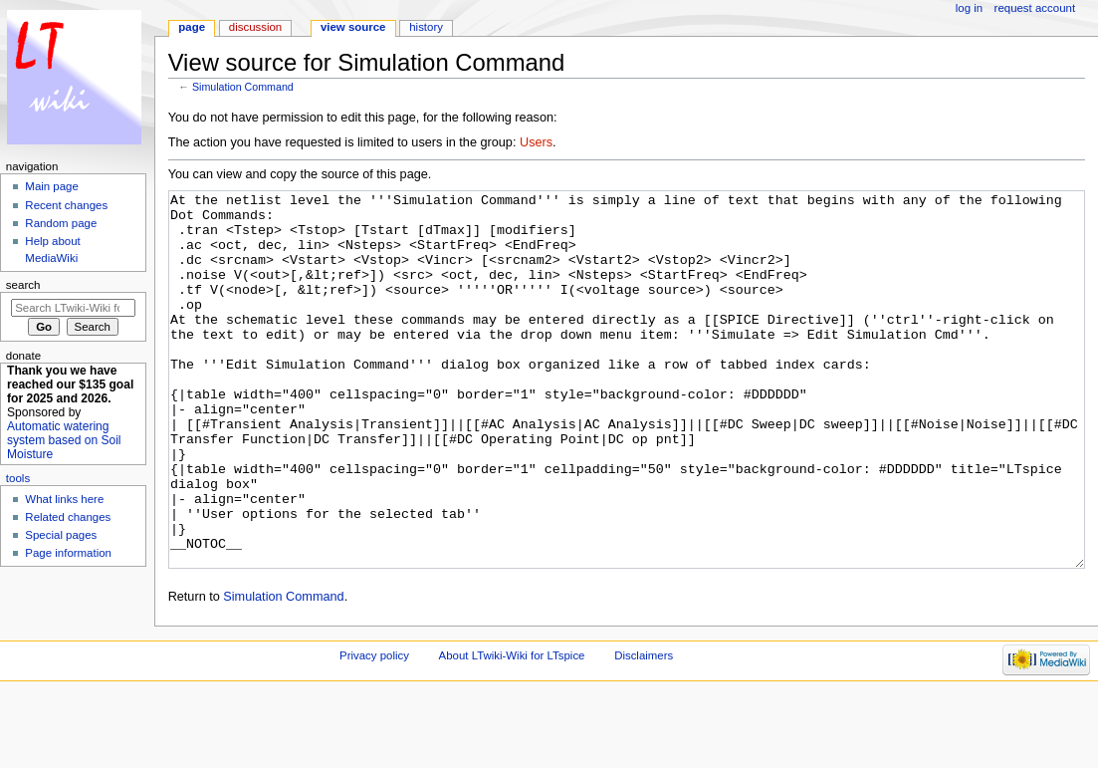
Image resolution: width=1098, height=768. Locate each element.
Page (191, 27)
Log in (969, 8)
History (426, 27)
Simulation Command (243, 87)
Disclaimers (643, 730)
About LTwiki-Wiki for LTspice (512, 730)
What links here (64, 499)
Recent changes (66, 205)
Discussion (255, 27)
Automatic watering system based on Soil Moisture (64, 440)
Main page (52, 186)
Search (23, 285)
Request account (1035, 8)
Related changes (67, 517)
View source (353, 27)
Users (536, 142)
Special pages (61, 535)
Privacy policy (374, 730)
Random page (61, 223)
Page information (68, 553)
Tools (18, 478)
